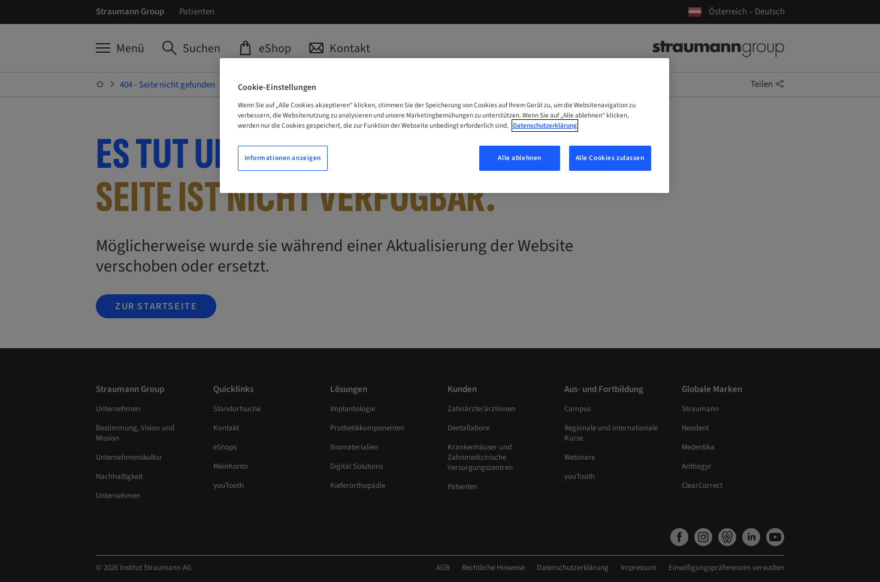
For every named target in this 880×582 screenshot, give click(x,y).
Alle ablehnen (519, 158)
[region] (444, 125)
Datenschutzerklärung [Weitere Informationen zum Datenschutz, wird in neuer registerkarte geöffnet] (545, 125)
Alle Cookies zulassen (610, 158)
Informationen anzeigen (283, 158)
